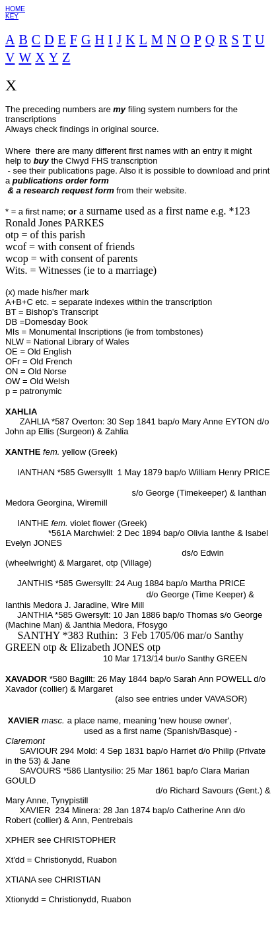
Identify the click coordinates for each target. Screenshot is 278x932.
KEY (11, 16)
